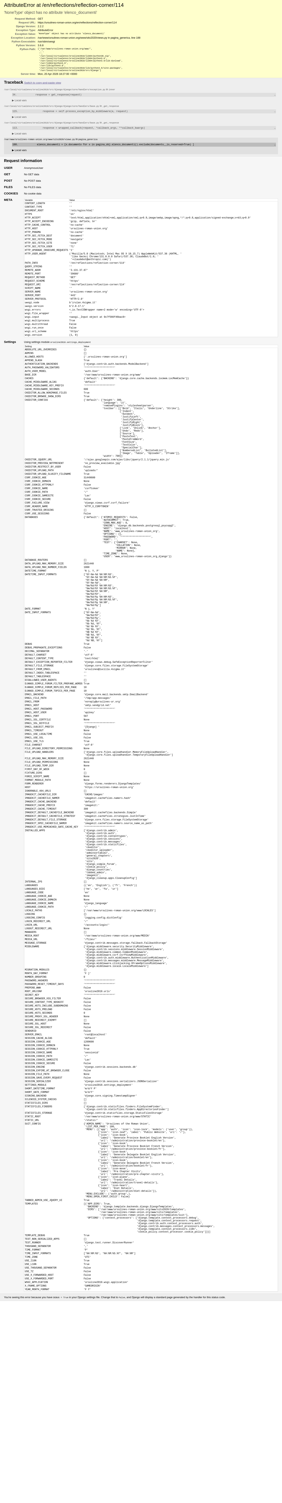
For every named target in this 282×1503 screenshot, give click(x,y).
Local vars (19, 104)
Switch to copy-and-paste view (42, 86)
